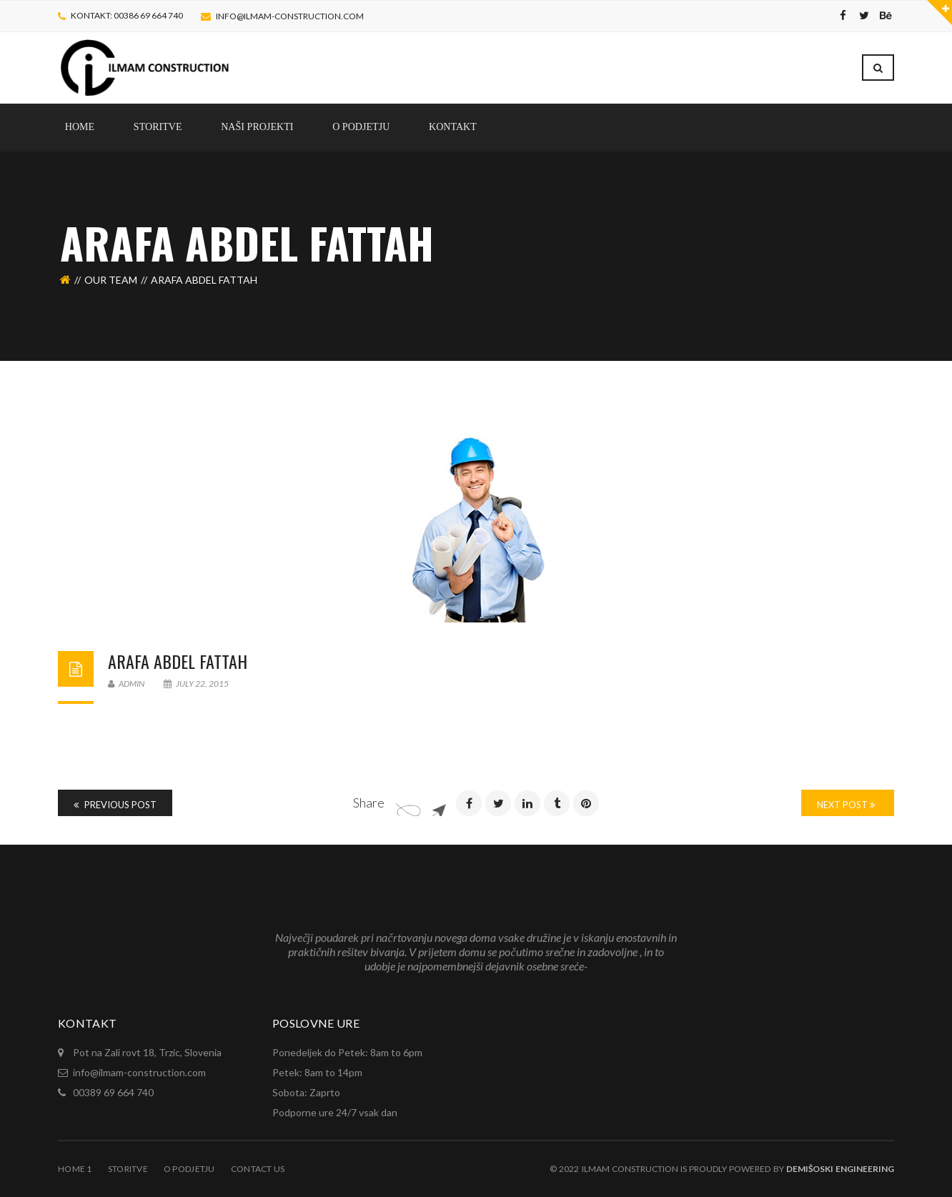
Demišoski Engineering (840, 1168)
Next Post (846, 804)
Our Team (110, 280)
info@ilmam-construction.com (290, 16)
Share (369, 802)
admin (126, 683)
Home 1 (75, 1168)
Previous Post (115, 804)
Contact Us (258, 1168)
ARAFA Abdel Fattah (177, 661)
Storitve (128, 1168)
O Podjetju (189, 1168)
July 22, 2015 (196, 683)
